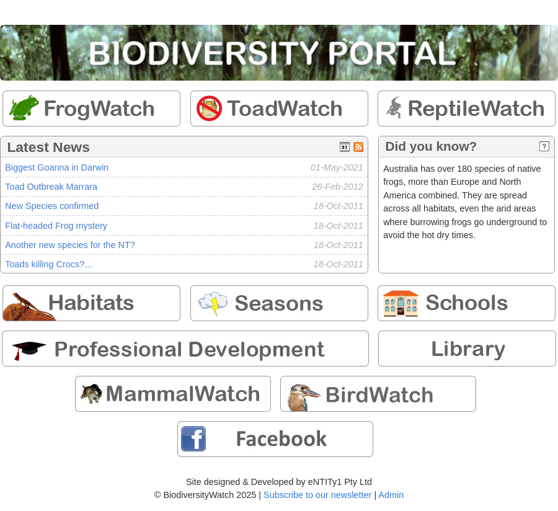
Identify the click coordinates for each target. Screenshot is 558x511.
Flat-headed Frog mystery (56, 226)
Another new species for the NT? (70, 245)
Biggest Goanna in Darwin (56, 167)
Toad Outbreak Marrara (51, 187)
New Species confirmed (52, 206)
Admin (391, 495)
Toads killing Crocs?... (48, 264)
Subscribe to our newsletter (317, 495)
